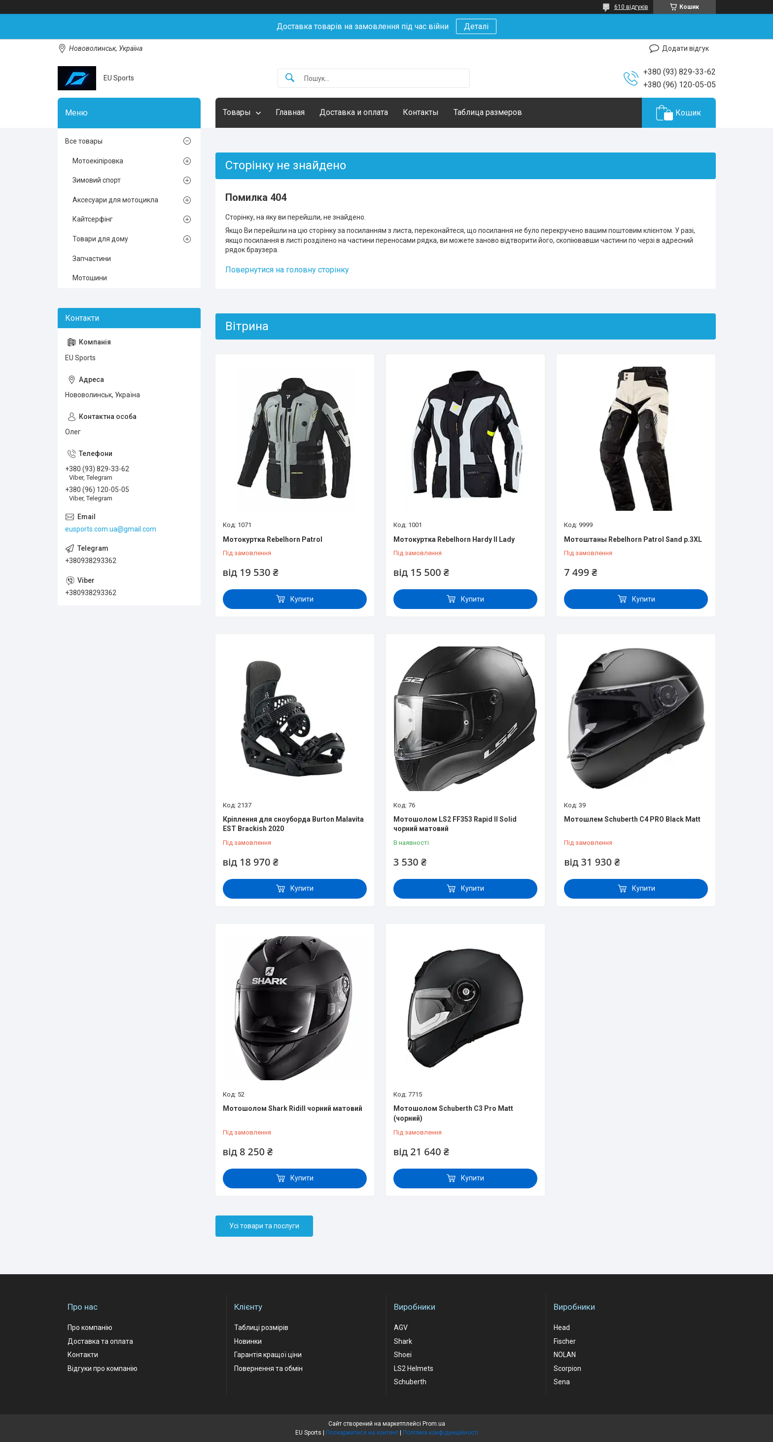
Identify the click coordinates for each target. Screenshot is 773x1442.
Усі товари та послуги (264, 1226)
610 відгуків (631, 6)
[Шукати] (290, 78)
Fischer (565, 1341)
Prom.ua (433, 1423)
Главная (290, 112)
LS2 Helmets (413, 1368)
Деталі (476, 26)
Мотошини (89, 278)
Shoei (403, 1355)
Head (562, 1327)
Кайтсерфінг (92, 219)
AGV (401, 1327)
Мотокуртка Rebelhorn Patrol (272, 539)
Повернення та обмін (268, 1368)
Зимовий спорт (96, 180)
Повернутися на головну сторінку (287, 269)
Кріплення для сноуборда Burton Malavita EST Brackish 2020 (293, 824)
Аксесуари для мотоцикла (115, 200)
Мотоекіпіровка (97, 161)
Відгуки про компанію (103, 1368)
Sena (562, 1382)
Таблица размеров (488, 112)
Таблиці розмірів (261, 1327)
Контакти (83, 1355)
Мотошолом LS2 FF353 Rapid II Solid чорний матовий (455, 824)
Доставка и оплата (353, 112)
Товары (237, 112)
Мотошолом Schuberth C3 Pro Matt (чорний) (453, 1113)
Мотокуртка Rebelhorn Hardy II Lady (454, 539)
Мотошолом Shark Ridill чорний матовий (292, 1108)
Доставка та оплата (100, 1341)
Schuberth (410, 1382)
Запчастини (91, 259)
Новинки (248, 1341)
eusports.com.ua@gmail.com (110, 529)
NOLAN (565, 1355)
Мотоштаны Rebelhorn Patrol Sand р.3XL (633, 539)
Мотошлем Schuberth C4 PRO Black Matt (632, 819)
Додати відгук (685, 48)
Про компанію (90, 1327)
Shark (403, 1341)
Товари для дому (100, 239)
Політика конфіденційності (440, 1432)
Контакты (421, 112)
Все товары (84, 141)
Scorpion (567, 1368)
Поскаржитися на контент (362, 1432)
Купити (302, 599)
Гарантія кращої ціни (268, 1355)
